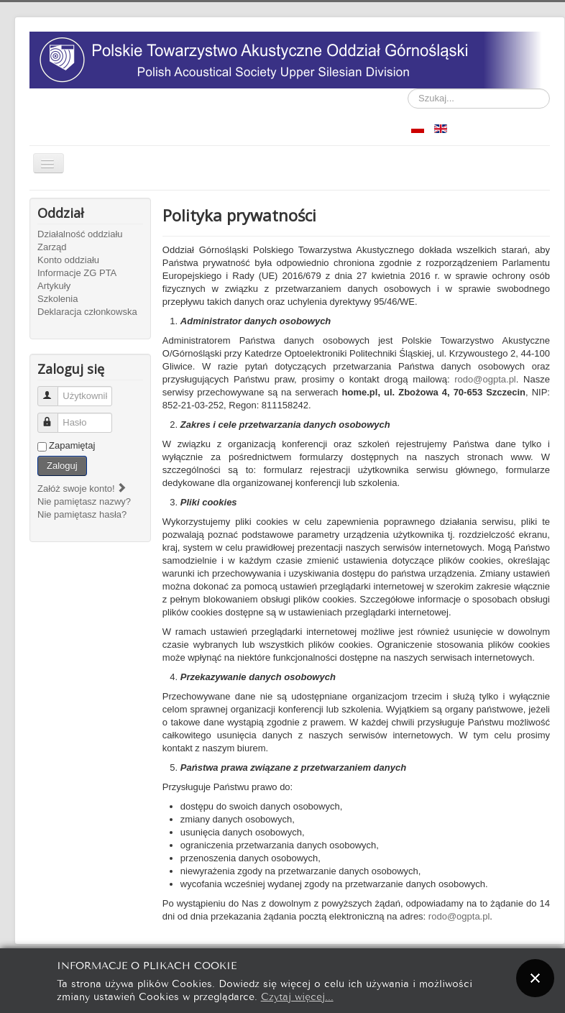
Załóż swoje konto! (82, 488)
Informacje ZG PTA (76, 272)
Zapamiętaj (72, 445)
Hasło (54, 416)
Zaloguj (62, 465)
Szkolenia (57, 298)
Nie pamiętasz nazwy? (84, 501)
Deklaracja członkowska (87, 311)
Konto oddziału (68, 260)
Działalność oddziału (80, 234)
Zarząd (51, 247)
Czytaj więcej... (297, 995)
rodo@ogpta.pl (484, 379)
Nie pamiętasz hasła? (82, 514)
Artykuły (53, 285)
